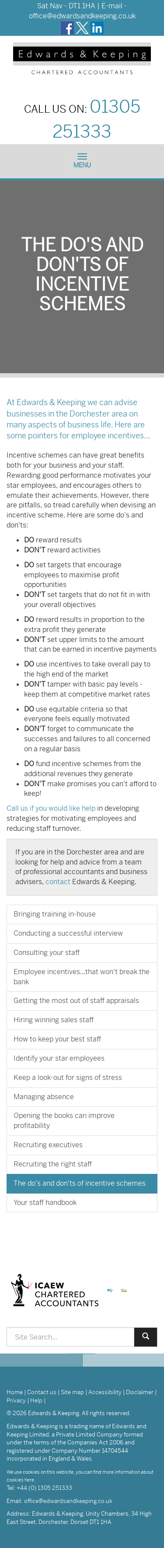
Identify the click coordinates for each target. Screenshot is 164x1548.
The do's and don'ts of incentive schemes (80, 1183)
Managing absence (44, 1096)
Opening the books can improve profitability (64, 1120)
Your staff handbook (45, 1202)
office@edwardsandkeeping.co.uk (82, 16)
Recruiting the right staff (53, 1164)
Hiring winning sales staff (54, 1019)
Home (15, 1392)
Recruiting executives (48, 1144)
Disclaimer (140, 1392)
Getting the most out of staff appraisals (76, 1000)
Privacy (16, 1400)
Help (36, 1400)
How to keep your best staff (57, 1039)
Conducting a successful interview (68, 933)
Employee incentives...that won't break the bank (82, 976)
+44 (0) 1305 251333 (44, 1488)
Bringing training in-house (55, 914)
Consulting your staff (47, 952)
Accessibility (105, 1392)
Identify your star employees (59, 1058)
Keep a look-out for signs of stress (68, 1077)
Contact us (41, 1392)
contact (57, 881)
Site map (72, 1392)
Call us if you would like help (51, 808)
